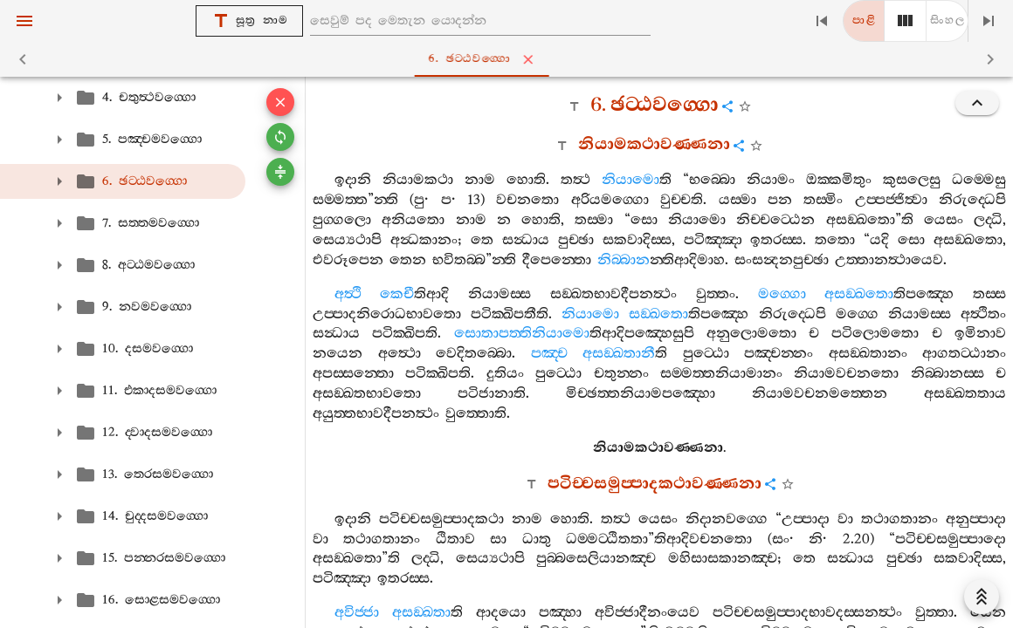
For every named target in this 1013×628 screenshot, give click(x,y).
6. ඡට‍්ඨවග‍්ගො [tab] (510, 59)
